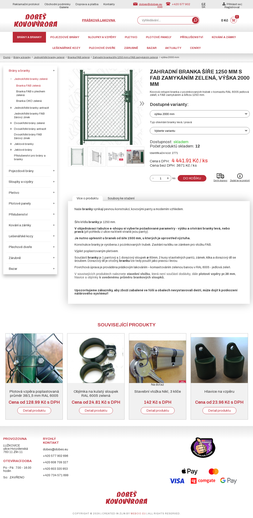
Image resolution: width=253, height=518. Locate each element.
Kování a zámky (224, 37)
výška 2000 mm (164, 114)
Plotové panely (158, 37)
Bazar (152, 48)
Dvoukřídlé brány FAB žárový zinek (28, 136)
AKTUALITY (173, 48)
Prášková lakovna (99, 20)
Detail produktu (34, 410)
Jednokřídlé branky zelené (49, 57)
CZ (203, 4)
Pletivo (131, 37)
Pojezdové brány (64, 37)
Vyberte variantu (164, 130)
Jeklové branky (24, 144)
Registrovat (232, 7)
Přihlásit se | (232, 4)
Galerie (63, 7)
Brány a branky (29, 37)
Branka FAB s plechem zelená (30, 93)
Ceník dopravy (220, 180)
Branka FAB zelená (79, 57)
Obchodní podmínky (57, 4)
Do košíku (192, 178)
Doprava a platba (87, 4)
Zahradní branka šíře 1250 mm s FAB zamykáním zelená (125, 57)
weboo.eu (138, 513)
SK (203, 7)
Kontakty (109, 4)
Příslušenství (191, 37)
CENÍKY (195, 48)
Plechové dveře (102, 48)
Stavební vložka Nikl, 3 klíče (157, 391)
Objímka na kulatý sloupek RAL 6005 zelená (96, 393)
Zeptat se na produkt (240, 180)
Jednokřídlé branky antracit (31, 107)
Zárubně (131, 48)
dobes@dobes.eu (150, 4)
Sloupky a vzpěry (102, 37)
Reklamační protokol (26, 4)
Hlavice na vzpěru (219, 391)
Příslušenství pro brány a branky (30, 157)
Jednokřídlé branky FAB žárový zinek (29, 115)
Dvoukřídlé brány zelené (29, 123)
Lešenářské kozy (66, 48)
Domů (6, 57)
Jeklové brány (23, 149)
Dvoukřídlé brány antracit (30, 128)
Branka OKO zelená (29, 100)
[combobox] (164, 20)
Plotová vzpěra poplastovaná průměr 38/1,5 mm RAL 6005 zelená (34, 395)
